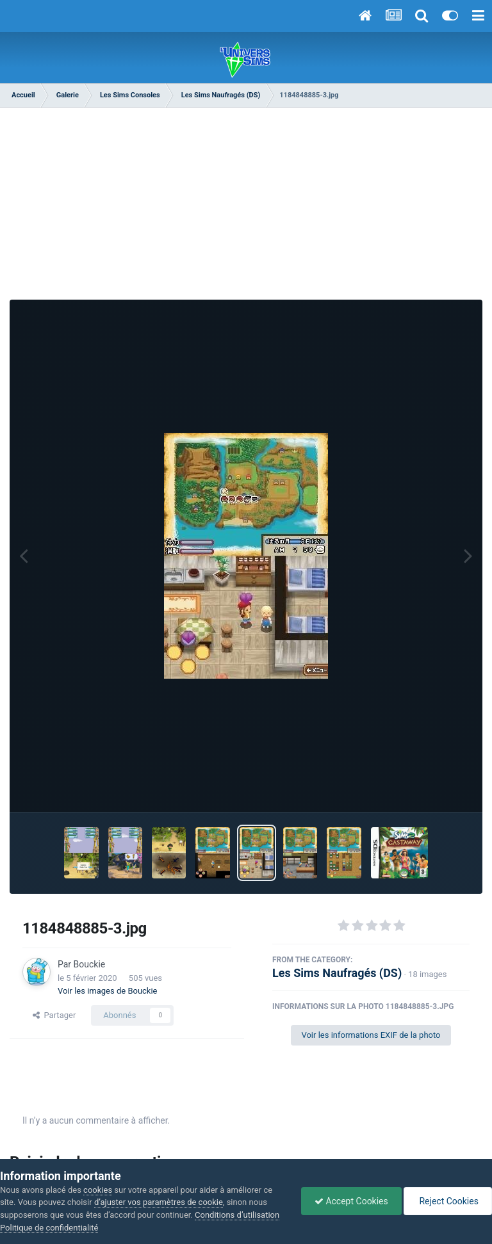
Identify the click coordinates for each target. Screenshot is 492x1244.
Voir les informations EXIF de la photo (370, 1035)
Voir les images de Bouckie (108, 991)
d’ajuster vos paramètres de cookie (158, 1202)
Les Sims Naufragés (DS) (337, 973)
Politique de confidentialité (49, 1227)
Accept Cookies (351, 1201)
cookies (97, 1190)
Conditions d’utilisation (237, 1215)
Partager (54, 1015)
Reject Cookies (448, 1201)
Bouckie (90, 964)
